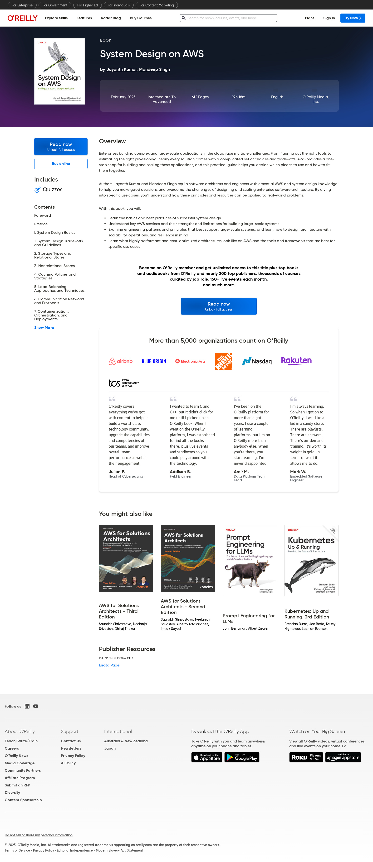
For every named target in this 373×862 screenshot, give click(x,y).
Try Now (353, 17)
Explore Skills (56, 17)
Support (70, 731)
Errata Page (109, 665)
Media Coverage (19, 763)
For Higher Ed (87, 5)
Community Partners (23, 770)
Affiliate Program (20, 777)
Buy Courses (141, 17)
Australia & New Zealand (126, 740)
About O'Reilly (20, 731)
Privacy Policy (73, 755)
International (118, 731)
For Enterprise (22, 5)
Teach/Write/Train (21, 740)
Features (84, 17)
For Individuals (119, 5)
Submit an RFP (17, 785)
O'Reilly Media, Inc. (316, 99)
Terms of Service (17, 850)
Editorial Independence (75, 850)
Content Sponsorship (23, 799)
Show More (44, 328)
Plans (309, 17)
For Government (55, 5)
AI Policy (68, 763)
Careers (12, 748)
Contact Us (71, 740)
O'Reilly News (16, 755)
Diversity (12, 792)
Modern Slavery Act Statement (119, 850)
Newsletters (71, 748)
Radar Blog (111, 17)
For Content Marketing (157, 5)
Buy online (61, 163)
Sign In (329, 17)
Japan (110, 748)
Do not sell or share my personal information (39, 835)
